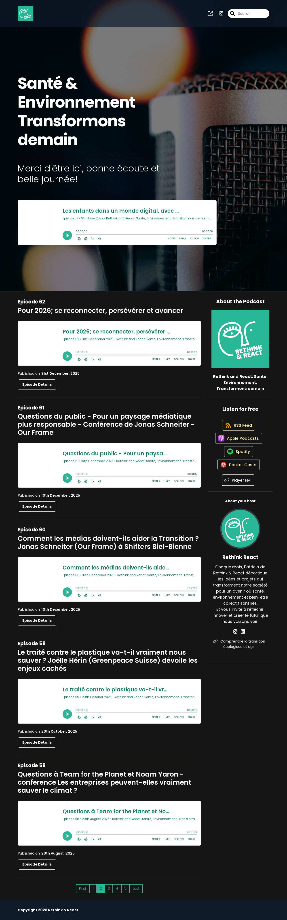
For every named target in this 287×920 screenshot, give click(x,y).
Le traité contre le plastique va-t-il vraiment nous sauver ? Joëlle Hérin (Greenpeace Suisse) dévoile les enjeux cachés (108, 660)
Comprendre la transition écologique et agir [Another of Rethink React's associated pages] (240, 655)
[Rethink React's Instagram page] (238, 643)
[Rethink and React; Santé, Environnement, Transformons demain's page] (210, 14)
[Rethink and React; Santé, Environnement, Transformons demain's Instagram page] (218, 14)
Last (136, 888)
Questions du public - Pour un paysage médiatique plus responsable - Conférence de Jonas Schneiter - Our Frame (106, 424)
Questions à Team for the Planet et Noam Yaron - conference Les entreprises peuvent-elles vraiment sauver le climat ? (104, 782)
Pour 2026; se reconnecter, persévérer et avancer (100, 310)
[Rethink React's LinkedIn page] (243, 643)
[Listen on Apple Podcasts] (238, 444)
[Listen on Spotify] (238, 459)
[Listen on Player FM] (238, 491)
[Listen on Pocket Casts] (238, 475)
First (83, 888)
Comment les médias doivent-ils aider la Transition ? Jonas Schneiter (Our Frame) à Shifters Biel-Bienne (108, 542)
